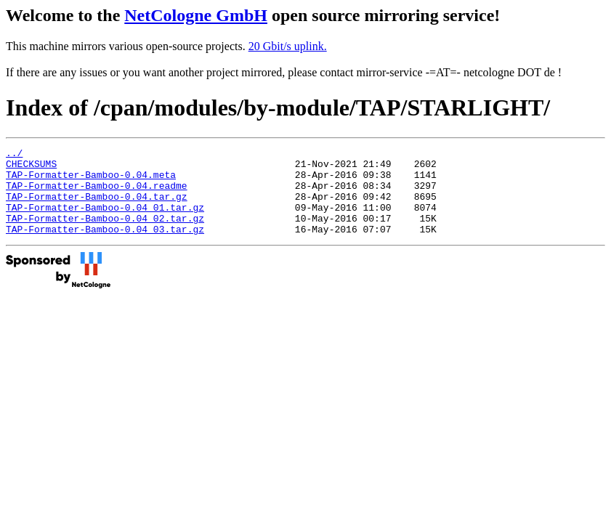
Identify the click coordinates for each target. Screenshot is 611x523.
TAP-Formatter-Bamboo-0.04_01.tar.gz (105, 220)
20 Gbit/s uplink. (287, 46)
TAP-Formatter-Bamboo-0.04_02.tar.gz (105, 233)
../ (14, 154)
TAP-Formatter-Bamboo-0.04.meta (91, 180)
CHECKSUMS (31, 167)
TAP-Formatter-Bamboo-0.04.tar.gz (96, 207)
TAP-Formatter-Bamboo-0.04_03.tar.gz (105, 246)
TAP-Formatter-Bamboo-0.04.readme (96, 193)
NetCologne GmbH (195, 15)
